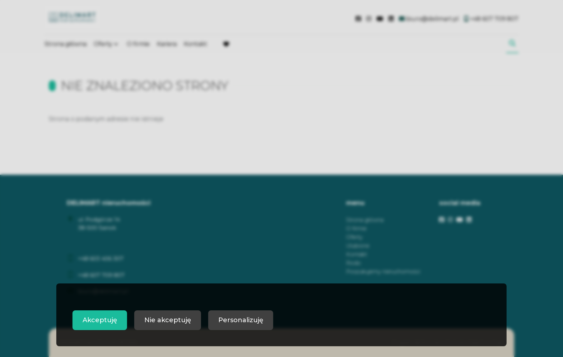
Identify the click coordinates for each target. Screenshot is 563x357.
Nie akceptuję (167, 320)
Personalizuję (240, 320)
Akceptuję (100, 320)
